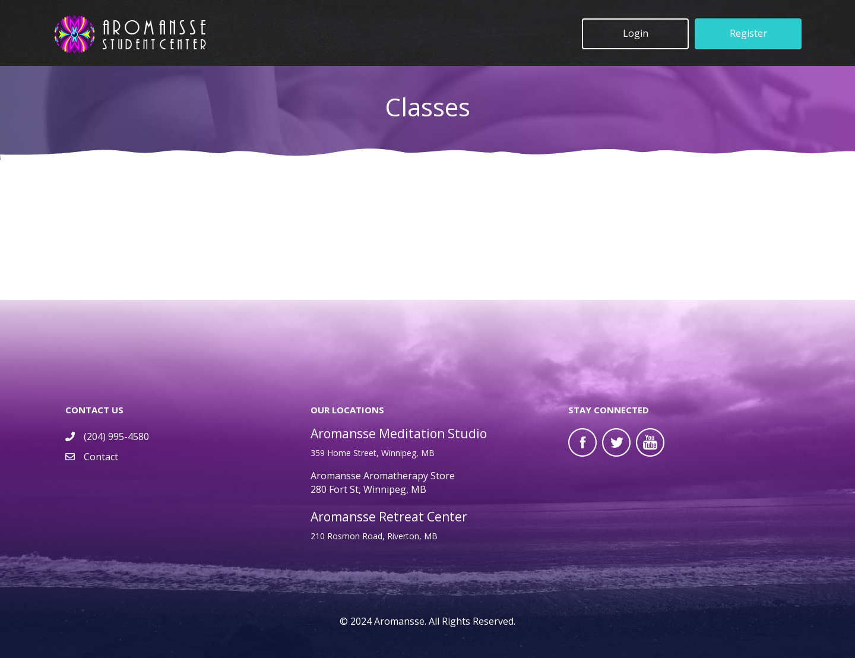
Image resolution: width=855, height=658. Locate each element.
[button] (635, 33)
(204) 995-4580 (116, 436)
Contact (101, 456)
